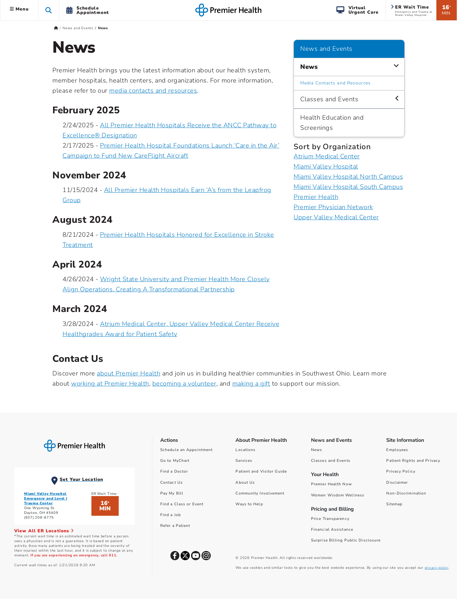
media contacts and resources (153, 90)
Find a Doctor (174, 471)
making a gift (251, 383)
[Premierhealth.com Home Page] (56, 28)
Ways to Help (249, 504)
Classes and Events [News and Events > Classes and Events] (329, 99)
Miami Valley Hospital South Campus (348, 187)
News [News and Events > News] (309, 67)
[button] (48, 10)
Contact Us (171, 482)
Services (243, 460)
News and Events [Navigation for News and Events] (326, 48)
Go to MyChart (174, 460)
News (316, 449)
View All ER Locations (44, 531)
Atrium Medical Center (327, 156)
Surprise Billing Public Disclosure (346, 540)
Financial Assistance (332, 529)
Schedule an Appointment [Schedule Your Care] (186, 449)
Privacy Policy (400, 471)
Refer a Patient (175, 525)
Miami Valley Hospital (326, 166)
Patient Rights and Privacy (413, 460)
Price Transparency (330, 518)
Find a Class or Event (181, 504)
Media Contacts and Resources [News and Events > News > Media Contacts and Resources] (335, 83)
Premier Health (316, 197)
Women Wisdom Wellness (337, 495)
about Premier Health (128, 373)
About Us (245, 482)
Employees (397, 449)
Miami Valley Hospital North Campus (348, 176)
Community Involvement (259, 493)
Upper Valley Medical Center (336, 217)
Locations (245, 449)
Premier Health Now (331, 484)
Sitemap (394, 504)
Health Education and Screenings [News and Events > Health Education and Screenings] (332, 122)
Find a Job (170, 514)
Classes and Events (330, 460)
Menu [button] (19, 9)
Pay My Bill (171, 493)
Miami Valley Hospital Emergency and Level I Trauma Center (45, 498)
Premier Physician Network (333, 207)
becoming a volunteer (184, 383)
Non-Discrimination (406, 493)
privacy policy (436, 567)
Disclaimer (397, 482)
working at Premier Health (110, 383)
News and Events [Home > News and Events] (78, 28)
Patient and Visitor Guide (261, 471)
